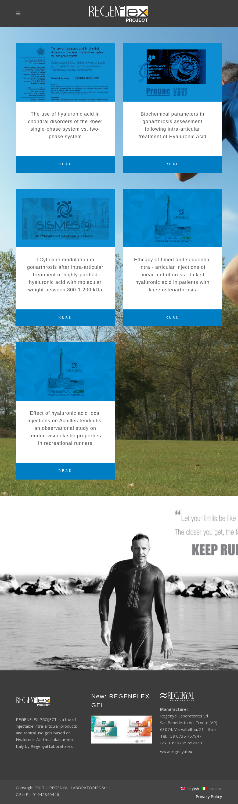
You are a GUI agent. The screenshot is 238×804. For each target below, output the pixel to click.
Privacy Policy (209, 796)
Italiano (211, 788)
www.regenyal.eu (176, 751)
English (190, 788)
